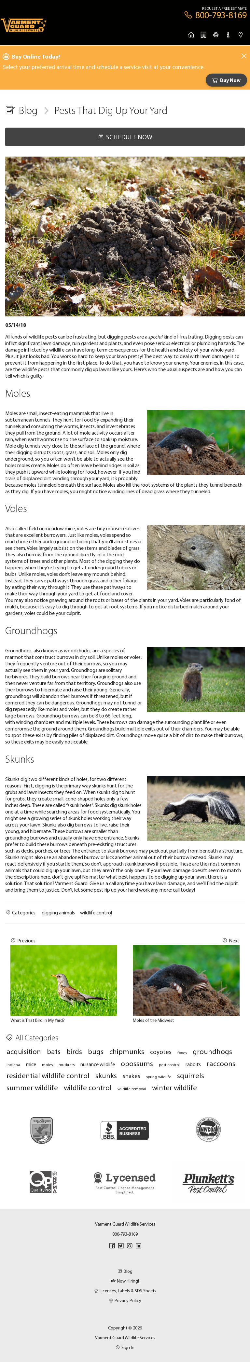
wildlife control (96, 912)
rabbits (193, 1064)
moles (47, 1064)
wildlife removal (132, 1088)
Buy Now (226, 80)
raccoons (221, 1063)
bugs (96, 1051)
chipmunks (126, 1051)
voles (82, 528)
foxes (182, 1052)
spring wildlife (158, 1076)
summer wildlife (32, 1087)
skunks (106, 1075)
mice (31, 1064)
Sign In (125, 1347)
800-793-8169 (125, 1234)
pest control (169, 1064)
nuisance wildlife (97, 1064)
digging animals (58, 912)
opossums (137, 1063)
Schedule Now (125, 137)
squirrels (190, 1075)
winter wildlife (174, 1087)
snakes (131, 1076)
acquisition (24, 1051)
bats (54, 1051)
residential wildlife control (48, 1075)
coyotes (161, 1052)
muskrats (67, 1064)
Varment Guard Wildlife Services (125, 1338)
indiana (13, 1064)
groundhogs (212, 1051)
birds (74, 1051)
